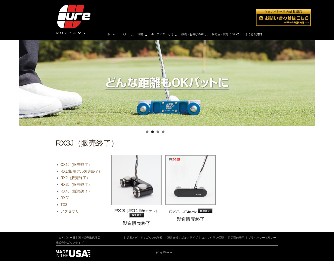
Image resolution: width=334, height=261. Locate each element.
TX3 (64, 205)
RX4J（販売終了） (76, 191)
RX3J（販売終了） (76, 184)
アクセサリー (72, 211)
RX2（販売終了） (75, 178)
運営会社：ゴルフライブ (182, 237)
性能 (140, 34)
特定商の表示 (236, 237)
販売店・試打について (226, 34)
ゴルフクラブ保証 (213, 237)
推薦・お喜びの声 (192, 34)
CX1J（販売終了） (76, 165)
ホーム (111, 34)
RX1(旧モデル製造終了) (80, 171)
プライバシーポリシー (262, 237)
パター (125, 34)
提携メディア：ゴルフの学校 (144, 237)
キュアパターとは (162, 34)
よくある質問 (253, 34)
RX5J (65, 198)
